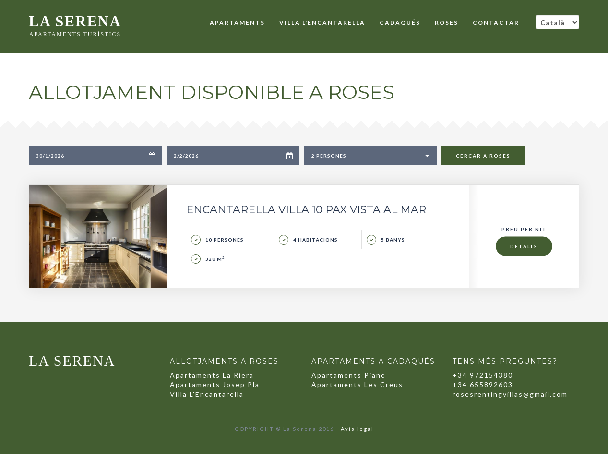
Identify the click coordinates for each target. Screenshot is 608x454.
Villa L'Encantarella (322, 22)
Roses (446, 22)
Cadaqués (400, 22)
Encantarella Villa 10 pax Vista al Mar (306, 209)
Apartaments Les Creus (357, 384)
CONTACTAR (496, 22)
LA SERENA (75, 23)
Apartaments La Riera (212, 375)
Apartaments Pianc (348, 375)
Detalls (524, 246)
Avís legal (357, 429)
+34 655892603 (483, 384)
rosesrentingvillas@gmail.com (510, 394)
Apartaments (237, 22)
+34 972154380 (483, 375)
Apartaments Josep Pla (215, 384)
